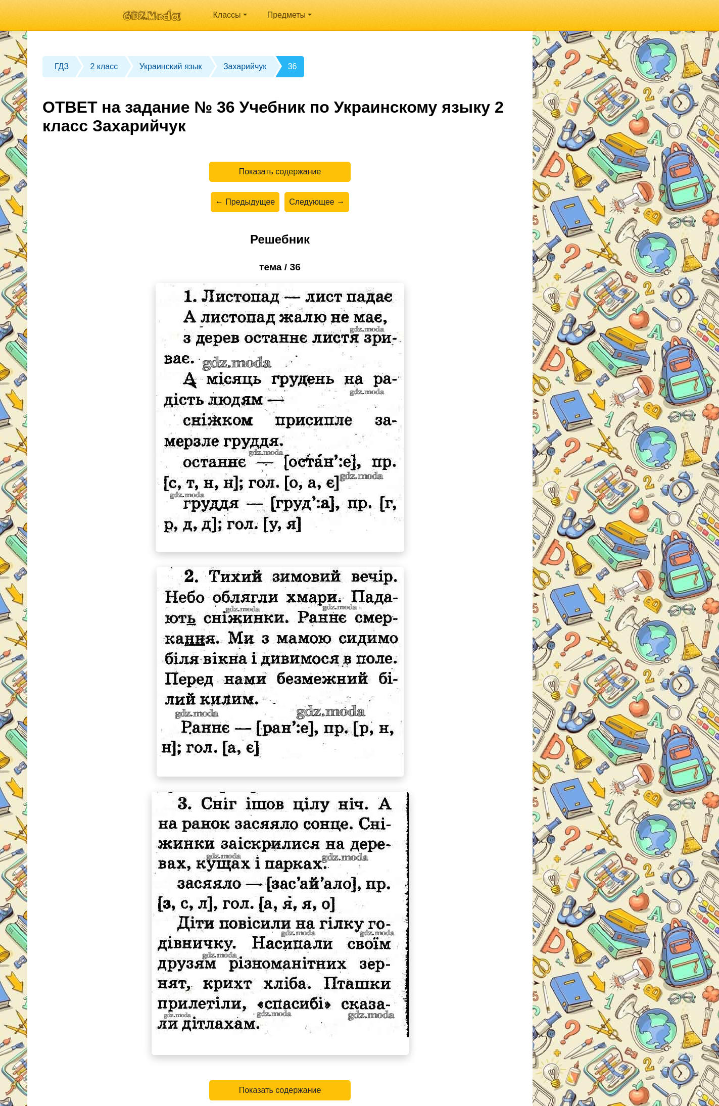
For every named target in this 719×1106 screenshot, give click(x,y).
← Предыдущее (245, 202)
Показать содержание (280, 171)
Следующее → (317, 202)
